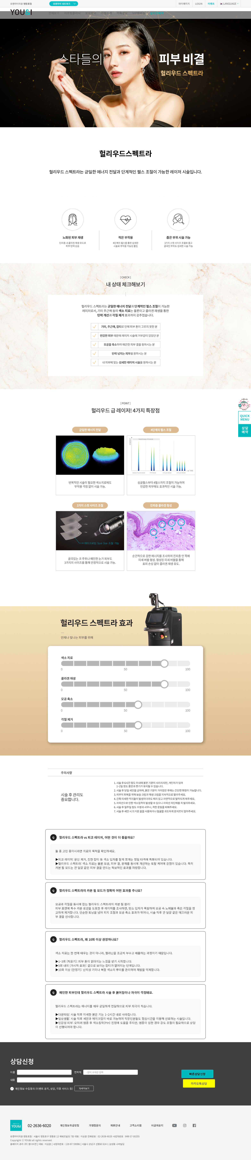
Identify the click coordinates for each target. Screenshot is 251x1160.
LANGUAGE (227, 3)
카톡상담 (122, 13)
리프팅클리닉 (72, 13)
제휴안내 (115, 1125)
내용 (12, 1080)
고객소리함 (136, 1125)
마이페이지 (184, 3)
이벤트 (211, 3)
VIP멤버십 (138, 13)
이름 (12, 1072)
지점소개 (106, 13)
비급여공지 (157, 1125)
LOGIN (198, 3)
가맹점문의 (95, 1125)
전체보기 (54, 13)
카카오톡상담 (199, 1083)
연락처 (77, 1072)
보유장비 (90, 13)
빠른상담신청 (197, 1074)
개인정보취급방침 (69, 1125)
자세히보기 (84, 1088)
